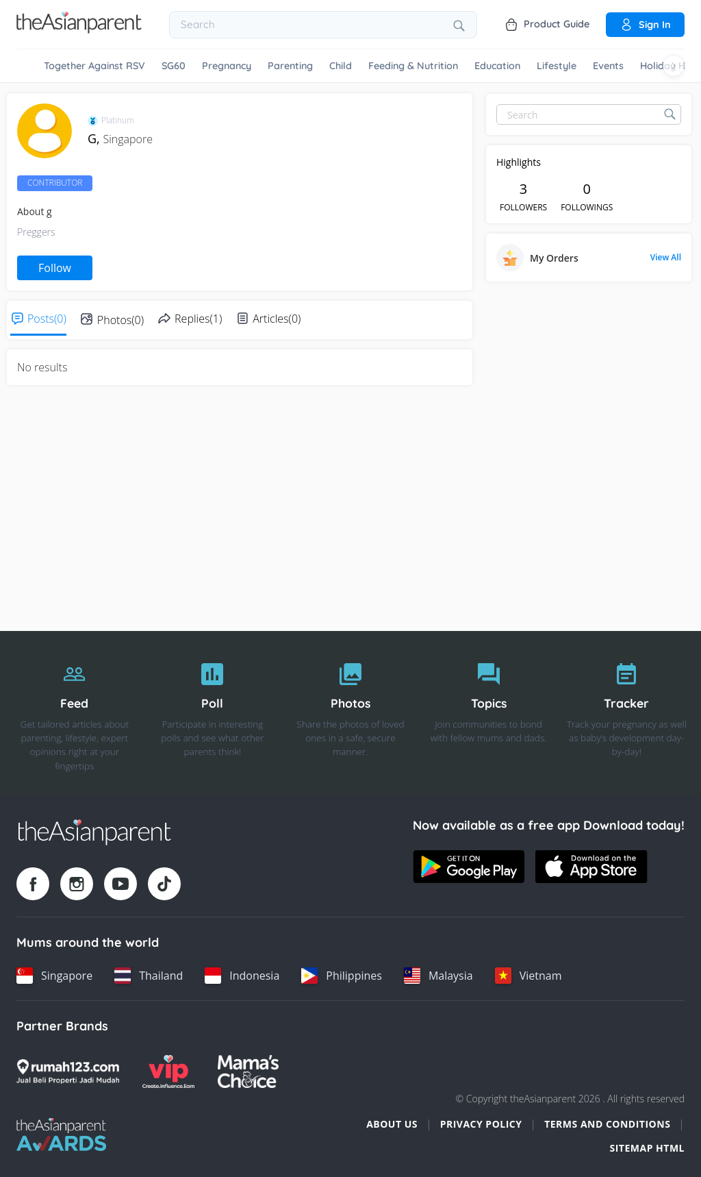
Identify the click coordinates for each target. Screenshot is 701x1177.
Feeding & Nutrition (413, 66)
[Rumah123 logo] (67, 1071)
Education (497, 66)
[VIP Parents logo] (168, 1071)
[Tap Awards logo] (61, 1134)
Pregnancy (226, 66)
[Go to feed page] (79, 29)
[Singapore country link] (54, 975)
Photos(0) (120, 319)
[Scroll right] (674, 66)
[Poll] (213, 713)
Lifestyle (556, 66)
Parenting (290, 66)
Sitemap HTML (647, 1147)
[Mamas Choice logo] (248, 1071)
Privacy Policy (481, 1123)
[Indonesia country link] (242, 975)
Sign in (645, 25)
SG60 (174, 66)
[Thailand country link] (148, 975)
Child (340, 66)
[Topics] (489, 713)
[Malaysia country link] (438, 975)
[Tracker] (626, 713)
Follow (54, 267)
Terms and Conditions (607, 1123)
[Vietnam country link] (528, 975)
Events (608, 66)
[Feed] (75, 713)
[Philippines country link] (341, 975)
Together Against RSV (94, 66)
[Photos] (350, 713)
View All (665, 257)
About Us (392, 1123)
